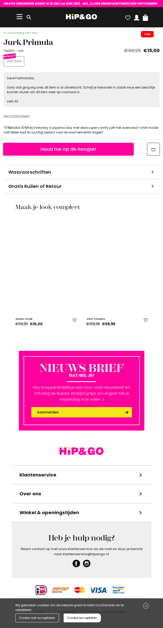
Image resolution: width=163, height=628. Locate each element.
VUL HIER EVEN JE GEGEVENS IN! (82, 3)
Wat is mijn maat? (17, 116)
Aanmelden (48, 412)
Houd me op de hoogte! (68, 149)
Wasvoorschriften (29, 172)
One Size (13, 61)
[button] (145, 16)
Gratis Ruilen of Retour (35, 186)
